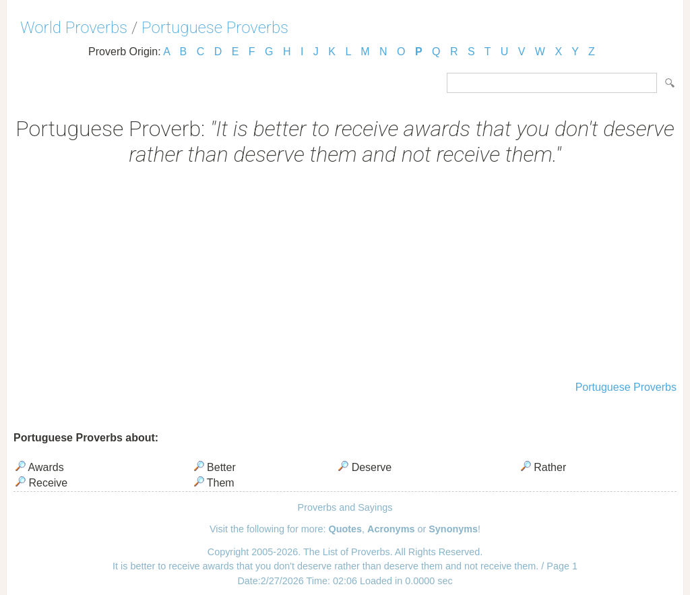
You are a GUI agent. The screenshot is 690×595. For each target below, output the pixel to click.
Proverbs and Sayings (345, 507)
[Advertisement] (345, 275)
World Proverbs (73, 27)
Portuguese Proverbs (215, 27)
